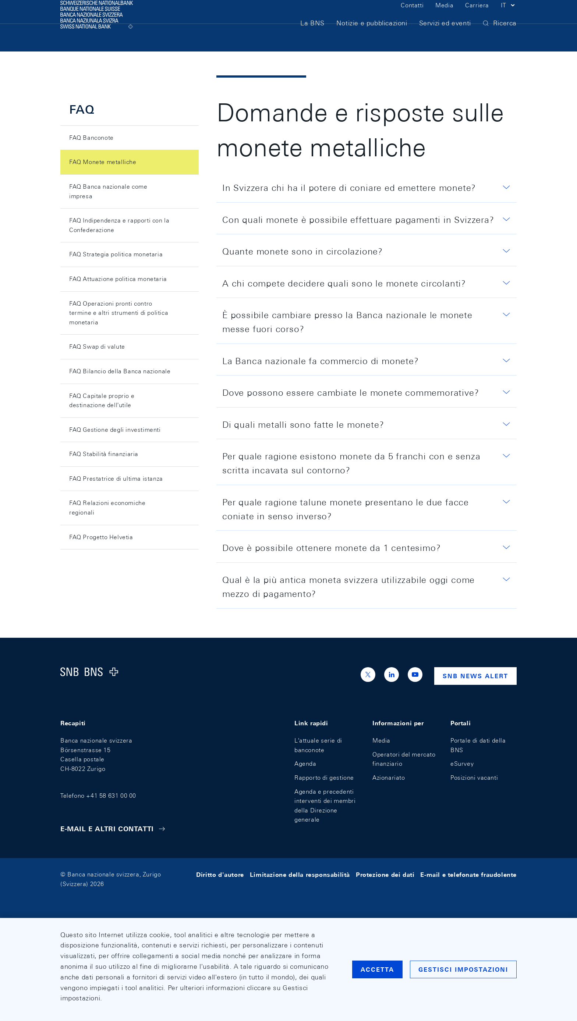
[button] (509, 18)
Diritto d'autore (220, 874)
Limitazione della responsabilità (300, 874)
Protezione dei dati (385, 874)
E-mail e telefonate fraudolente (468, 874)
